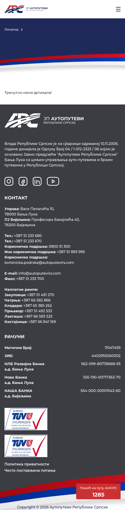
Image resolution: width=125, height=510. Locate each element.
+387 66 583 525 (28, 316)
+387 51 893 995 (44, 252)
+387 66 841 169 (30, 322)
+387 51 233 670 (23, 241)
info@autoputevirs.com (32, 273)
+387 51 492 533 (28, 311)
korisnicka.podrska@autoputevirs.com (62, 260)
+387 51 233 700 (24, 279)
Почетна (11, 30)
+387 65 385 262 (28, 305)
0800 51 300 (37, 246)
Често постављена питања (29, 470)
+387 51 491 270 (29, 295)
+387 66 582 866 (27, 300)
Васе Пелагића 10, (62, 212)
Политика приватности (26, 464)
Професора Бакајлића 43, (62, 222)
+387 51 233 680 (23, 236)
